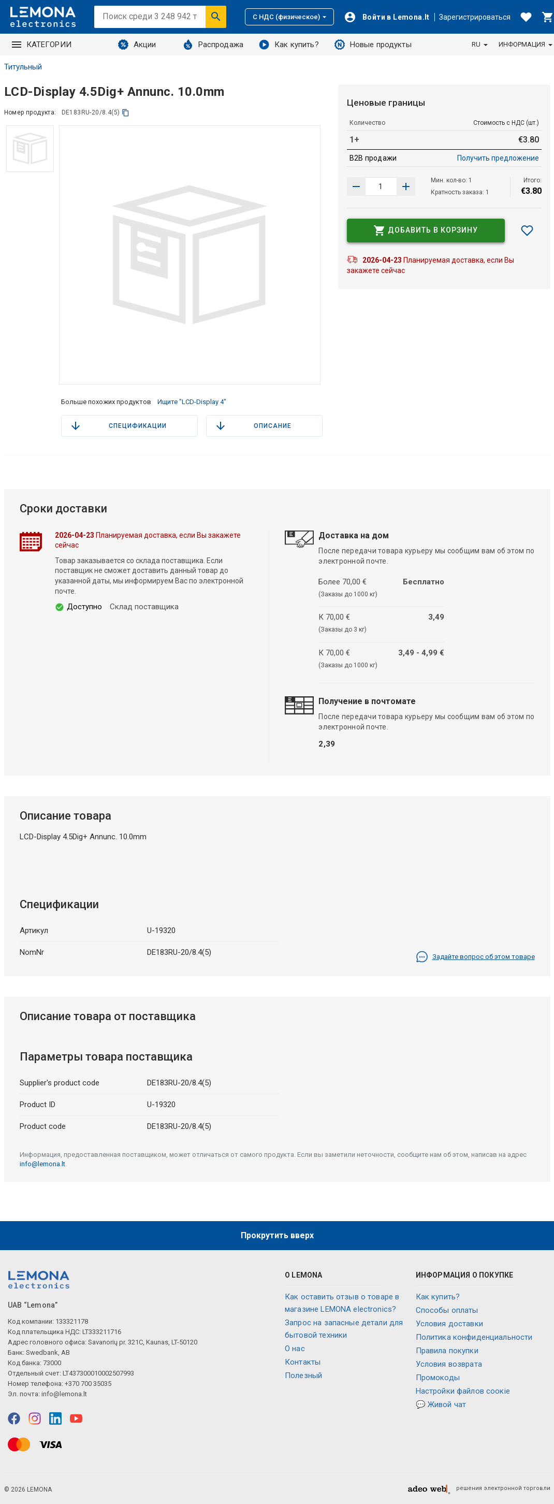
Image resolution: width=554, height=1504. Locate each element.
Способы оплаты (447, 1310)
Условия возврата (449, 1364)
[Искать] (216, 16)
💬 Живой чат (441, 1404)
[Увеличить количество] (356, 186)
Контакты (302, 1362)
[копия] (125, 113)
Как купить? (289, 44)
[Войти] (386, 17)
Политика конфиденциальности (474, 1337)
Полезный (303, 1375)
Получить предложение (498, 158)
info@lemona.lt (42, 1164)
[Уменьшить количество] (406, 186)
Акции (137, 44)
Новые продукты (373, 44)
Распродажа (213, 44)
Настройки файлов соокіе (463, 1391)
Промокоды (438, 1377)
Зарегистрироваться (475, 17)
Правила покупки (447, 1350)
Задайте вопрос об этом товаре (475, 957)
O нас (295, 1348)
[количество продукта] (381, 186)
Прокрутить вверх (277, 1235)
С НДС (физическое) (289, 17)
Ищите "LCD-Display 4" (191, 402)
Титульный (23, 66)
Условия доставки (449, 1323)
